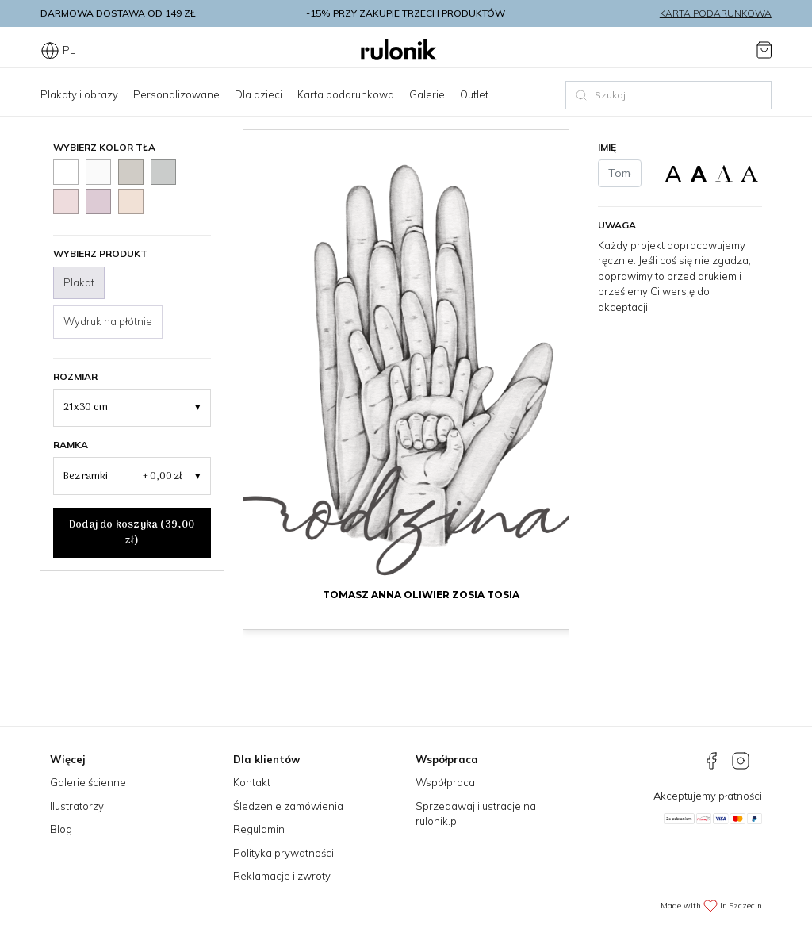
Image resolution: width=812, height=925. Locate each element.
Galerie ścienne (88, 782)
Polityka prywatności (283, 852)
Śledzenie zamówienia (288, 806)
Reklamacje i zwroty (282, 875)
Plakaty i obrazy (79, 94)
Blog (61, 829)
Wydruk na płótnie (107, 321)
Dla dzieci (258, 94)
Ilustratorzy (77, 806)
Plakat (78, 282)
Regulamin (259, 829)
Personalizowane (176, 94)
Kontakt (251, 782)
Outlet (474, 94)
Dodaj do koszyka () (132, 532)
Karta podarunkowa (716, 13)
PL (57, 50)
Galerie (427, 94)
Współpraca (445, 782)
